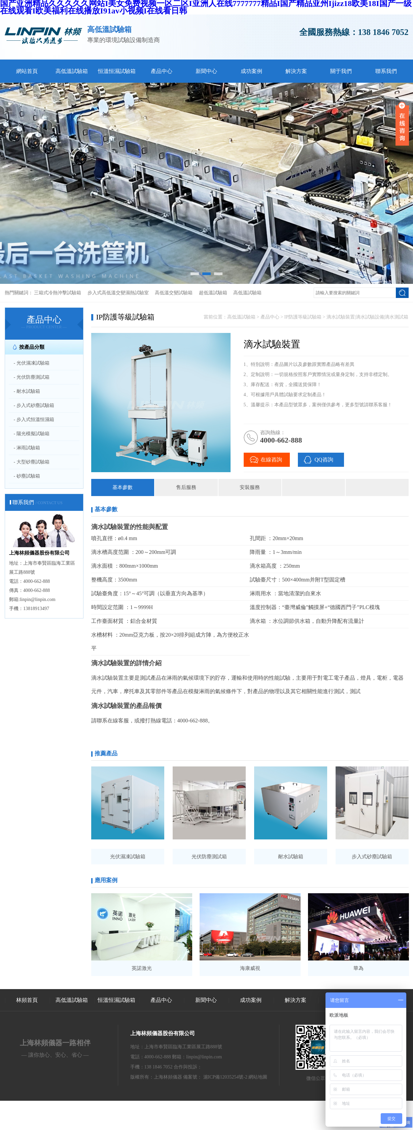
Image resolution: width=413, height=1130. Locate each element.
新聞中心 (206, 71)
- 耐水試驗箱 (27, 391)
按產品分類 (31, 347)
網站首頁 (27, 71)
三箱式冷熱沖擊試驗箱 (57, 292)
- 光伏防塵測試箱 (31, 377)
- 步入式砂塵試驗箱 (34, 405)
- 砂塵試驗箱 (27, 476)
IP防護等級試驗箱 (302, 316)
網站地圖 (257, 1077)
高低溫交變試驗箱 (174, 292)
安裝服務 (250, 487)
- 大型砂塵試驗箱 (31, 461)
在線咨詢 (271, 459)
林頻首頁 (27, 1000)
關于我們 (341, 71)
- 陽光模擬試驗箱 (31, 433)
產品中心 (161, 71)
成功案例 (251, 71)
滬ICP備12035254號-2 (225, 1077)
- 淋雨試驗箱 (27, 447)
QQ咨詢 (324, 459)
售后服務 (186, 487)
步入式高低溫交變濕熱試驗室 (118, 292)
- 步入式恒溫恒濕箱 (34, 419)
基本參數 (122, 487)
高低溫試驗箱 (72, 71)
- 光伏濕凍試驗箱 (31, 363)
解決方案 (296, 71)
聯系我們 (386, 71)
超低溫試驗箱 (213, 292)
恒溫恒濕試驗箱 (117, 71)
